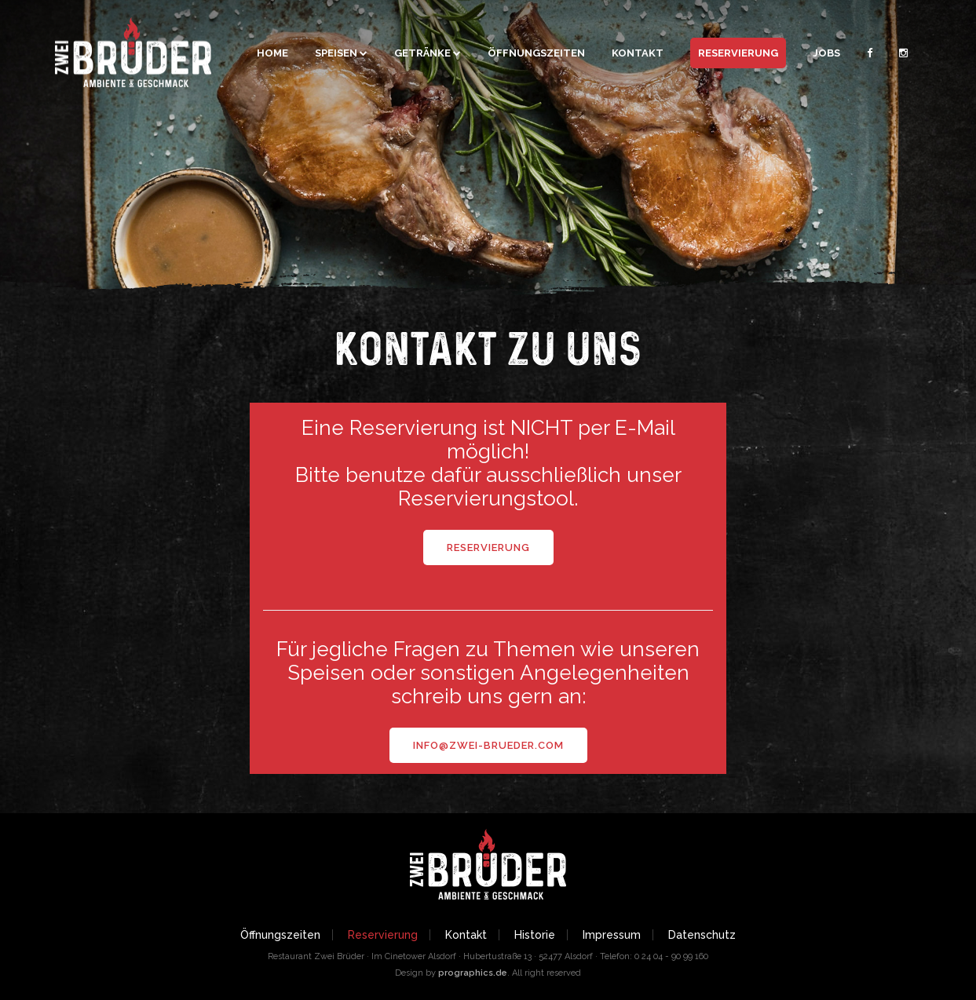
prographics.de (472, 973)
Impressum (612, 934)
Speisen (336, 53)
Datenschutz (702, 934)
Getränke (422, 53)
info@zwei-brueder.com (488, 745)
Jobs (826, 53)
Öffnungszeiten (536, 53)
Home (272, 53)
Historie (534, 934)
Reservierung (738, 53)
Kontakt (637, 53)
